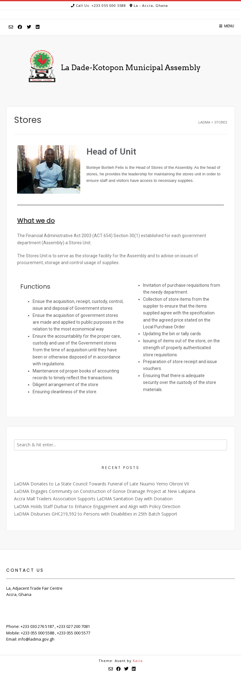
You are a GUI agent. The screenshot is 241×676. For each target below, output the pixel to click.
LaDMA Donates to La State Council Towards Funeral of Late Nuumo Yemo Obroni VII (101, 484)
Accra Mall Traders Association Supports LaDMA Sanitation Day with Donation (93, 499)
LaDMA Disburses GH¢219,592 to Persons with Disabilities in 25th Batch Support (95, 514)
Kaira (138, 660)
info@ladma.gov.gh (36, 639)
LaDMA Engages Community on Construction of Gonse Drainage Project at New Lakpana (104, 491)
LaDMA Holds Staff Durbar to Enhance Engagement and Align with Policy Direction (97, 506)
